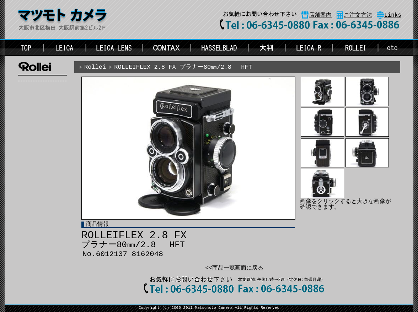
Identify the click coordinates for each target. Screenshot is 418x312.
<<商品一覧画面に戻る (234, 268)
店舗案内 (320, 15)
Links (392, 15)
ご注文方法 (358, 15)
